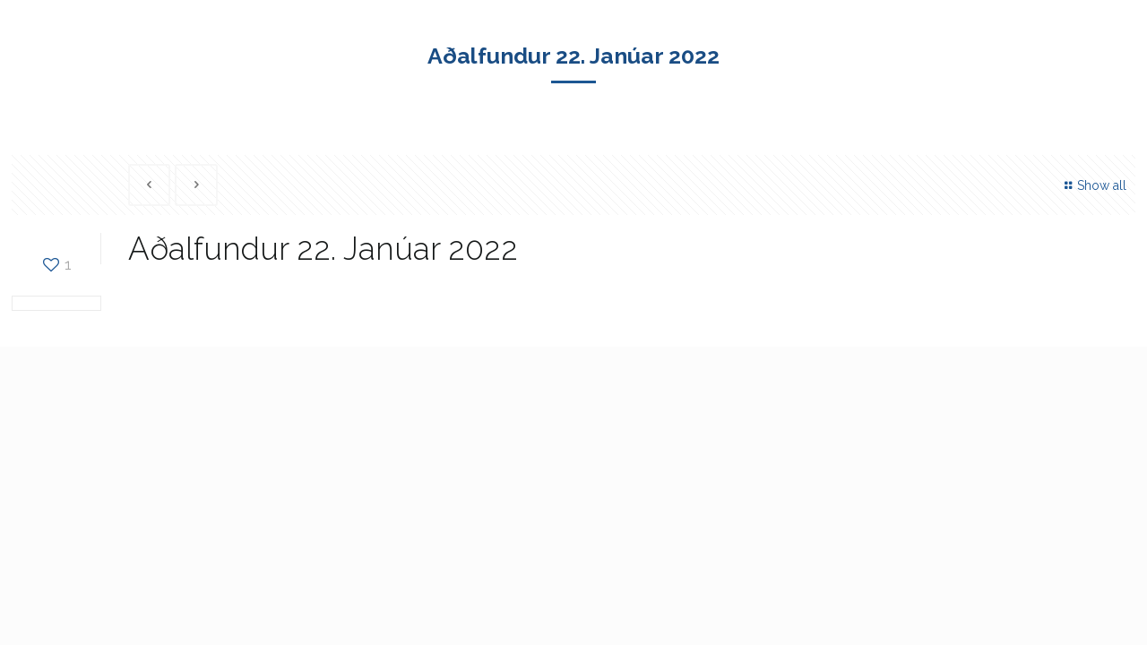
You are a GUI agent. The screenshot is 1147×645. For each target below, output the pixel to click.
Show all (1093, 185)
